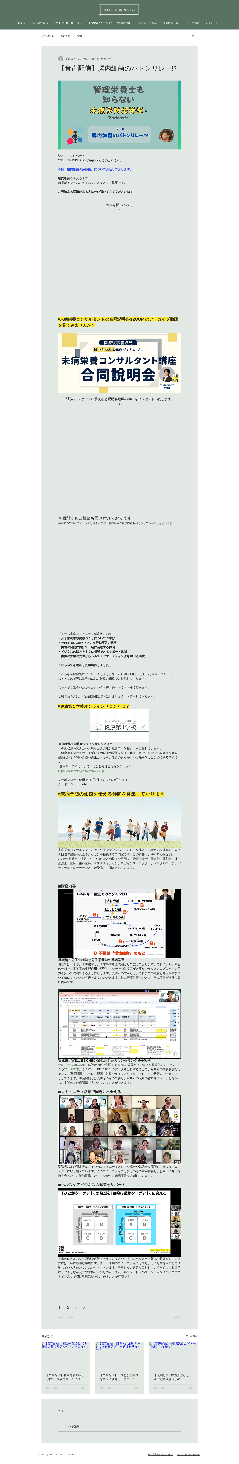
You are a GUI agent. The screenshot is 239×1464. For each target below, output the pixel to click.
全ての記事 (47, 36)
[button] (193, 36)
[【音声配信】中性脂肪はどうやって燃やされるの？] (173, 1355)
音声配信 (66, 36)
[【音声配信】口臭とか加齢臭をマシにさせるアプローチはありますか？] (120, 1355)
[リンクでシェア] (84, 1307)
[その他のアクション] (179, 59)
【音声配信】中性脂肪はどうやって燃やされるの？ (172, 1377)
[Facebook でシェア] (59, 1307)
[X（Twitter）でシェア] (67, 1307)
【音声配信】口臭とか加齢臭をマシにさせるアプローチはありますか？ (119, 1377)
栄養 (79, 36)
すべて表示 (192, 1336)
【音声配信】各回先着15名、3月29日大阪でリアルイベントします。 (65, 1377)
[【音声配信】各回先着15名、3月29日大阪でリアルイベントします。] (66, 1355)
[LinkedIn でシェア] (76, 1307)
